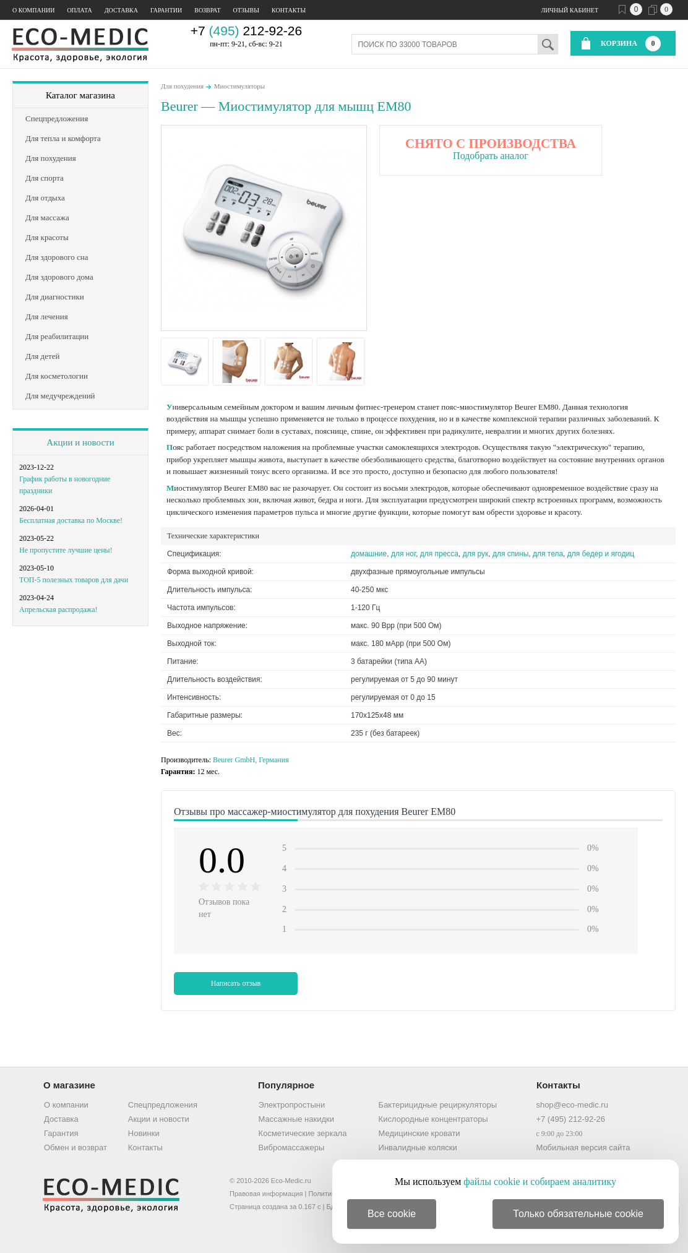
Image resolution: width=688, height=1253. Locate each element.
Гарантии (166, 10)
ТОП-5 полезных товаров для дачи (73, 579)
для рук (476, 553)
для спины (510, 553)
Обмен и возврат (75, 1147)
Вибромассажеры (292, 1147)
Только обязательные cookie (578, 1213)
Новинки (144, 1133)
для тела (548, 553)
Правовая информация (266, 1193)
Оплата (79, 10)
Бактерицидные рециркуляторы (438, 1104)
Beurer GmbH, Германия (251, 760)
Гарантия (61, 1133)
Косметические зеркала (303, 1133)
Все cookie (392, 1213)
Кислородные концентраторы (433, 1119)
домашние (369, 553)
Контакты (289, 10)
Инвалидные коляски (418, 1147)
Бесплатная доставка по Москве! (71, 520)
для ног (403, 553)
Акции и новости (80, 442)
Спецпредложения (162, 1104)
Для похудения (182, 86)
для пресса (439, 553)
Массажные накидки (296, 1119)
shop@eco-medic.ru (572, 1104)
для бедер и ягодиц (600, 553)
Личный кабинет (569, 10)
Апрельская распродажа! (58, 609)
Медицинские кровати (419, 1133)
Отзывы (246, 10)
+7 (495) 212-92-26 (570, 1119)
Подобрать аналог (490, 155)
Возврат (207, 10)
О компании (33, 10)
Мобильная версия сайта (583, 1147)
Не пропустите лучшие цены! (66, 550)
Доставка (121, 10)
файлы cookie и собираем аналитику (539, 1181)
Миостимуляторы (239, 86)
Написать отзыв (236, 983)
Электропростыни (292, 1104)
